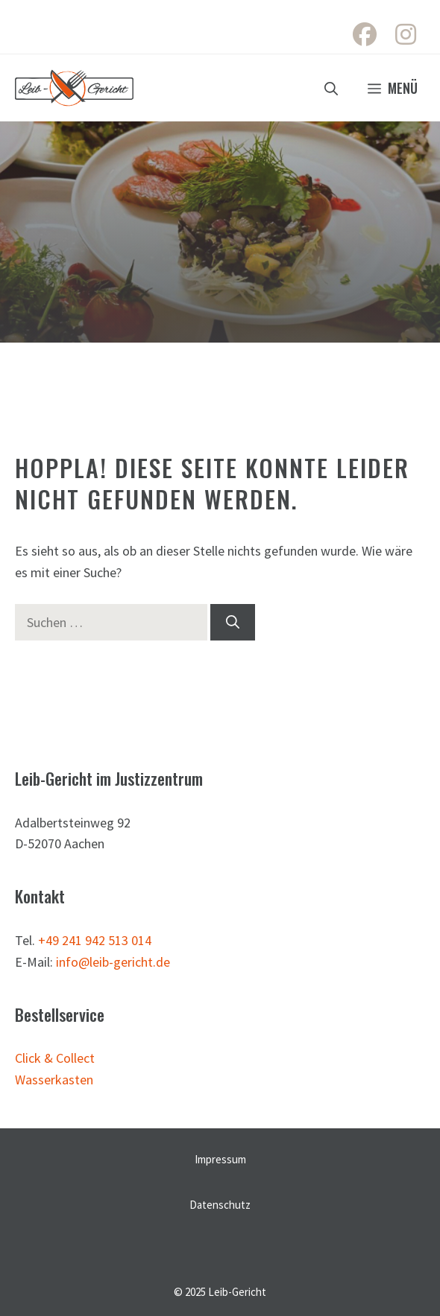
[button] (331, 88)
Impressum (220, 1159)
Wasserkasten (54, 1079)
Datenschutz (220, 1205)
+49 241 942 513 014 (94, 940)
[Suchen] (232, 622)
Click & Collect (55, 1058)
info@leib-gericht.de (113, 961)
